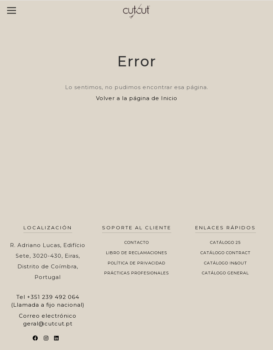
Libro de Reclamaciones (136, 252)
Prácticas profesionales (136, 272)
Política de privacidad (136, 263)
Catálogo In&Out (225, 263)
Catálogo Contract (225, 252)
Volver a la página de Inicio (136, 98)
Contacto (136, 242)
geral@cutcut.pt (48, 323)
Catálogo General (225, 272)
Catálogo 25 (225, 242)
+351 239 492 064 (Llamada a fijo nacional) (48, 301)
